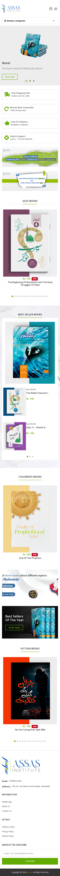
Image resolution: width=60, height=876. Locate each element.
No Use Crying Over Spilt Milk (30, 729)
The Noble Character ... (38, 393)
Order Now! (10, 77)
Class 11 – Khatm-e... (36, 427)
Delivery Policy (8, 827)
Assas (29, 872)
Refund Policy (8, 836)
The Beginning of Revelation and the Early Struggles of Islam (30, 283)
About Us (6, 806)
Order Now (14, 627)
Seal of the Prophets (30, 558)
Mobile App (7, 802)
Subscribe (30, 861)
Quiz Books (31, 389)
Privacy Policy (8, 831)
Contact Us (7, 811)
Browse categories (14, 21)
